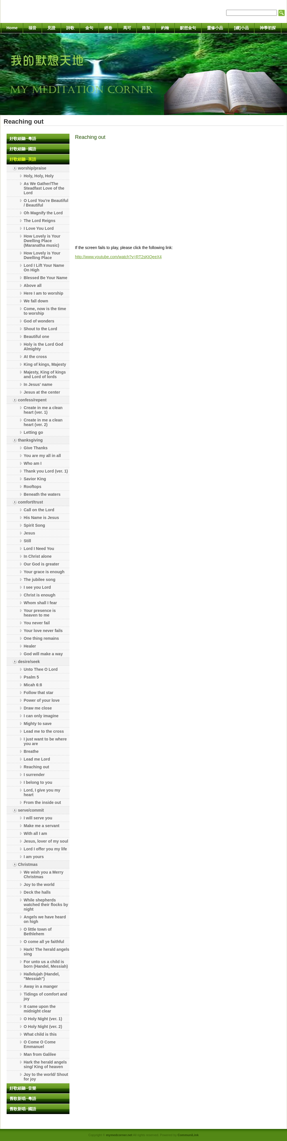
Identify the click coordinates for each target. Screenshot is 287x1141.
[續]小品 (241, 28)
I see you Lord (37, 587)
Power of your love (42, 700)
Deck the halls (37, 892)
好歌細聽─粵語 (22, 138)
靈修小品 (215, 28)
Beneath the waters (42, 494)
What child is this (40, 1034)
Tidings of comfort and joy (45, 996)
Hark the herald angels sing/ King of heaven (45, 1064)
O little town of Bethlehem (38, 931)
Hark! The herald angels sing (46, 951)
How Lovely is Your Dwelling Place (42, 255)
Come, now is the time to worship (45, 311)
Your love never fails (43, 630)
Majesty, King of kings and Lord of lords (45, 374)
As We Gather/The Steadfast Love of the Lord (44, 188)
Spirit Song (34, 525)
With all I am (35, 833)
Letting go (33, 432)
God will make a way (43, 654)
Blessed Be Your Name (45, 277)
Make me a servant (42, 825)
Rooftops (32, 486)
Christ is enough (39, 595)
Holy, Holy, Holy (39, 176)
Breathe (31, 751)
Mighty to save (38, 723)
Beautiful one (36, 336)
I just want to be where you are (45, 741)
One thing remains (41, 638)
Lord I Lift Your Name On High (44, 267)
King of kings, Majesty (45, 364)
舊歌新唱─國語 (22, 1109)
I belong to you (38, 782)
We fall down (36, 301)
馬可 (127, 28)
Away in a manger (41, 986)
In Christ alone (38, 556)
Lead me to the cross (44, 731)
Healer (30, 646)
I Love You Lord (39, 228)
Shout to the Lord (40, 328)
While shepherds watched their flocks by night (46, 904)
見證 (51, 28)
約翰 (165, 28)
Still (27, 541)
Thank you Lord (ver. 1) (46, 471)
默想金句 (188, 28)
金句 (89, 28)
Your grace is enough (44, 571)
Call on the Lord (39, 510)
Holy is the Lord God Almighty (43, 346)
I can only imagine (41, 716)
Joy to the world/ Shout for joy (46, 1076)
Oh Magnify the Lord (43, 213)
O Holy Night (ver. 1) (43, 1018)
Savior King (35, 479)
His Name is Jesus (41, 517)
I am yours (34, 856)
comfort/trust (30, 502)
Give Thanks (36, 448)
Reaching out (36, 767)
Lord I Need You (39, 548)
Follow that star (38, 692)
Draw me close (38, 708)
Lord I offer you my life (45, 849)
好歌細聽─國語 (22, 149)
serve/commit (31, 810)
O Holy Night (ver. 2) (43, 1026)
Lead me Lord (37, 759)
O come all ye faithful (44, 941)
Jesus (29, 533)
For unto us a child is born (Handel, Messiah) (46, 964)
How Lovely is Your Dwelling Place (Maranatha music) (42, 241)
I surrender (34, 774)
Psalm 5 (31, 677)
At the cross (35, 356)
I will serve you (38, 818)
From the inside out (42, 802)
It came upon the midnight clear (40, 1008)
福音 (32, 28)
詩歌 (70, 28)
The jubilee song (39, 579)
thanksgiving (30, 440)
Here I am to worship (43, 293)
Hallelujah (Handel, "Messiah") (42, 976)
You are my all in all (42, 455)
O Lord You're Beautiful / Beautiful (46, 202)
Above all (33, 285)
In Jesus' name (38, 384)
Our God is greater (41, 564)
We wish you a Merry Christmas (43, 874)
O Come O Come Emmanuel (40, 1044)
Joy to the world (39, 884)
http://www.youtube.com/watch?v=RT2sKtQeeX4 (118, 256)
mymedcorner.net (119, 1135)
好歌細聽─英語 (22, 159)
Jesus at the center (42, 392)
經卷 (108, 28)
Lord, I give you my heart (42, 792)
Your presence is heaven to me (40, 612)
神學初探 (268, 28)
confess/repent (32, 400)
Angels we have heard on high (45, 919)
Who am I (33, 463)
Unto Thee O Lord (41, 669)
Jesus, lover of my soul (46, 841)
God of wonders (39, 321)
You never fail (37, 623)
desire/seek (29, 661)
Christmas (28, 864)
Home (12, 28)
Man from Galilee (40, 1054)
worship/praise (32, 168)
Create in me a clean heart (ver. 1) (43, 410)
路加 (146, 28)
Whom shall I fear (40, 602)
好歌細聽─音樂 (22, 1088)
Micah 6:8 (33, 685)
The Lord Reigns (39, 220)
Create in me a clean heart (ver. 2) (43, 422)
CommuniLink (188, 1135)
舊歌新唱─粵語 (22, 1098)
